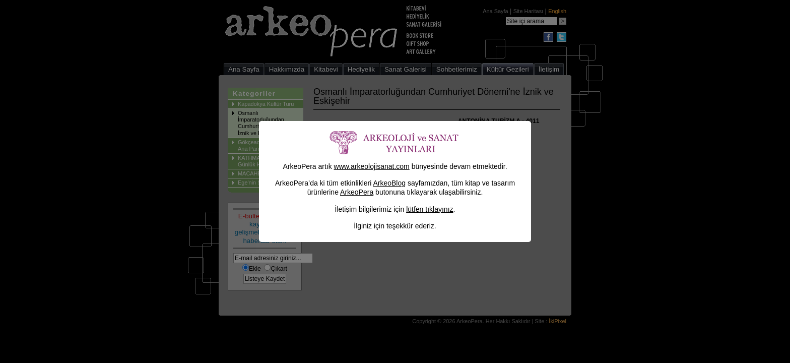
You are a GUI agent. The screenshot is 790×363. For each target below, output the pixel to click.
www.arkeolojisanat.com (372, 166)
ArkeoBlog (389, 183)
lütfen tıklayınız (429, 209)
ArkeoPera (356, 192)
